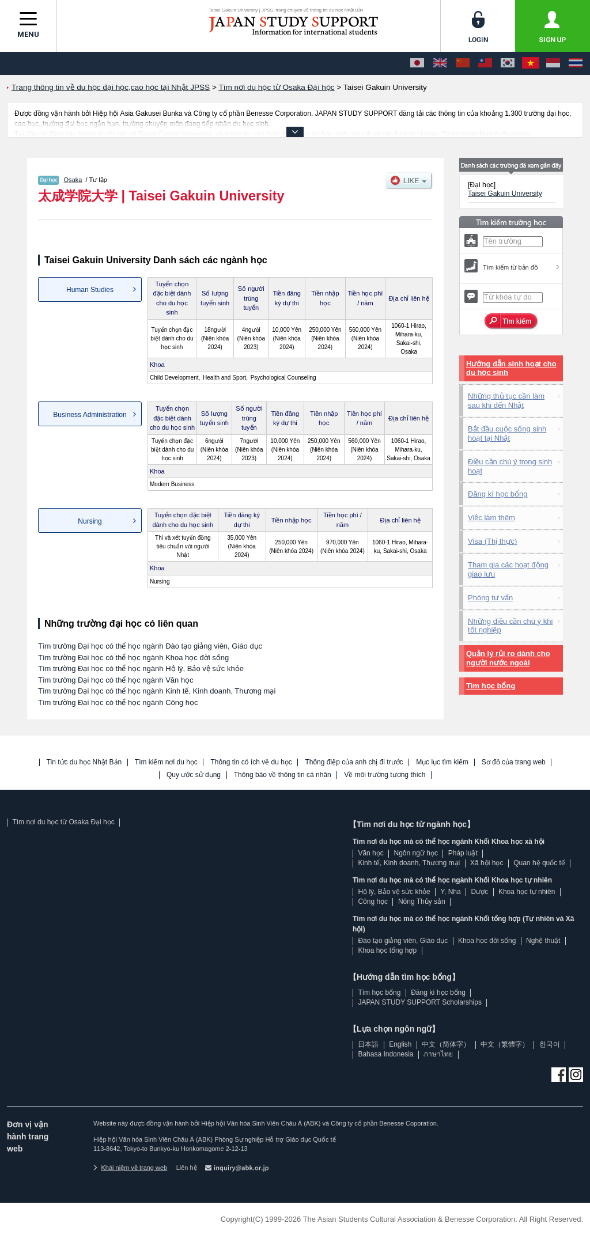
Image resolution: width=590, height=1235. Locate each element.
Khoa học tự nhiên (526, 892)
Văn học (370, 853)
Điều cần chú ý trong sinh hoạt (510, 466)
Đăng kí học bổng (497, 494)
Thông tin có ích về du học (251, 762)
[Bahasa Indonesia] (553, 63)
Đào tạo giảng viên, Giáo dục (403, 941)
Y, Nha (451, 892)
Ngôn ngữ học (416, 853)
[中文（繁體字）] (485, 63)
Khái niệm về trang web (130, 1167)
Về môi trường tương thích (384, 775)
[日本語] (417, 63)
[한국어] (507, 63)
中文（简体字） (446, 1044)
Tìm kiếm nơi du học (166, 762)
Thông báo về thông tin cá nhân (282, 775)
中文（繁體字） (505, 1044)
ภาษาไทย (438, 1054)
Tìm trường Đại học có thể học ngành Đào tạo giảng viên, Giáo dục (150, 646)
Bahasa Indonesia (385, 1054)
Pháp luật (463, 853)
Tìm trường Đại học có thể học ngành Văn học (116, 680)
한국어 (549, 1044)
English (400, 1044)
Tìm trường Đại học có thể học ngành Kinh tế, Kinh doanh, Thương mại (156, 691)
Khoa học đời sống (487, 941)
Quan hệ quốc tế (539, 863)
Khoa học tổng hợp (387, 950)
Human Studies (90, 290)
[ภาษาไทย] (575, 63)
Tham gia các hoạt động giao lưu (508, 569)
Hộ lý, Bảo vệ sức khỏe (394, 892)
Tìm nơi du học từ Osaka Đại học (63, 822)
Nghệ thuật (543, 941)
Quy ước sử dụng (194, 775)
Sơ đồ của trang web (514, 762)
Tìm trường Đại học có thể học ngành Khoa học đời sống (133, 657)
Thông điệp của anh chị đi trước (354, 762)
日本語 (368, 1044)
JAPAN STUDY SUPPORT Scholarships (420, 1002)
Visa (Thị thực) (492, 541)
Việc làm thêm (491, 517)
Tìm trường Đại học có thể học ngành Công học (118, 702)
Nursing (89, 521)
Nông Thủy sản (421, 901)
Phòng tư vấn (490, 597)
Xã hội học (486, 863)
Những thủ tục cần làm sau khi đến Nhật (506, 401)
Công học (373, 901)
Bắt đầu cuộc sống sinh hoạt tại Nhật (507, 433)
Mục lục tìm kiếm (442, 762)
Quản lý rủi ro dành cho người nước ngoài (508, 658)
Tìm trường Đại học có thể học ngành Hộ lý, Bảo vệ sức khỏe (141, 668)
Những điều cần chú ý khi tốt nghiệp (510, 626)
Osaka (73, 179)
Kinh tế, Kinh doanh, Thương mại (409, 863)
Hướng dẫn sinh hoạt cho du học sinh (511, 368)
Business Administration (89, 415)
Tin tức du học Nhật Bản (84, 762)
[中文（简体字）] (462, 63)
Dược (479, 892)
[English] (440, 63)
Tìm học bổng (490, 685)
